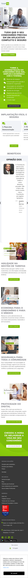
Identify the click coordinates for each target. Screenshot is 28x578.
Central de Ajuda (6, 479)
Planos (3, 469)
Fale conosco (14, 545)
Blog (3, 481)
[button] (8, 54)
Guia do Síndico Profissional (8, 488)
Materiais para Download (8, 484)
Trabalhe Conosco (6, 498)
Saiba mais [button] (6, 567)
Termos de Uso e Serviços (8, 501)
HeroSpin (4, 472)
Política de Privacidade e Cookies (10, 503)
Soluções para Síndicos (7, 466)
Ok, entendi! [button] (14, 573)
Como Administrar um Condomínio (10, 486)
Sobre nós (4, 496)
